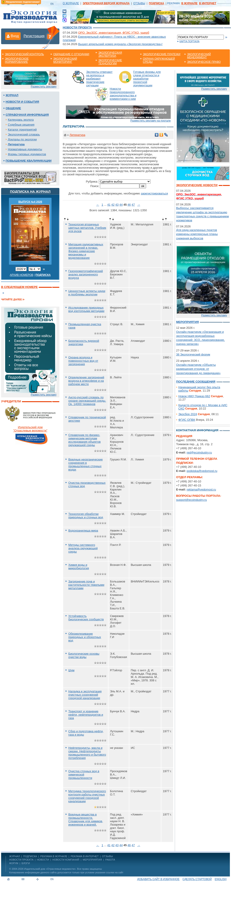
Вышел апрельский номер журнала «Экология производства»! (120, 44)
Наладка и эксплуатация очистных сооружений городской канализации (84, 695)
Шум (71, 670)
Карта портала (189, 41)
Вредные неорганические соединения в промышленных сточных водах (85, 464)
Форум (13, 863)
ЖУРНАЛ (14, 856)
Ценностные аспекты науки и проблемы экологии (86, 292)
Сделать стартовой (197, 879)
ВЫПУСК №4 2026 (30, 201)
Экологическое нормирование (17, 60)
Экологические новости (197, 185)
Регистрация (34, 36)
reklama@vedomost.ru (201, 489)
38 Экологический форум (193, 354)
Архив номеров (21, 275)
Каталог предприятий (22, 129)
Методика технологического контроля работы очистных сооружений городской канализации (87, 796)
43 (117, 204)
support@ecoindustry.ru (191, 499)
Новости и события (22, 101)
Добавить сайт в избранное (158, 879)
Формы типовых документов (27, 154)
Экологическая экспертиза (110, 54)
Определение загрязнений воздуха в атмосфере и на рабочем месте (86, 381)
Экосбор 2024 (187, 414)
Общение (13, 108)
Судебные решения (21, 124)
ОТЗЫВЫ (139, 3)
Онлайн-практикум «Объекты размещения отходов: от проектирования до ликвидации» (198, 369)
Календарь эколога (21, 119)
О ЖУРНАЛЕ (71, 3)
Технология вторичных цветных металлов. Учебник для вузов (87, 228)
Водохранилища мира (83, 530)
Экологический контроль (24, 54)
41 (108, 204)
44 (121, 204)
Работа (110, 859)
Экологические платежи (161, 54)
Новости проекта (77, 27)
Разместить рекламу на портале (150, 120)
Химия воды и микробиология (78, 566)
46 (129, 204)
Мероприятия (187, 322)
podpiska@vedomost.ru (202, 471)
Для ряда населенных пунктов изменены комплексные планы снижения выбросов (197, 234)
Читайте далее (11, 299)
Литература (16, 144)
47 (133, 204)
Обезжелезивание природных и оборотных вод (84, 637)
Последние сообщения (195, 381)
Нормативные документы (25, 149)
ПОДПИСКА (30, 856)
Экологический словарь (24, 134)
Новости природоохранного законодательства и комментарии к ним (123, 93)
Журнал (12, 95)
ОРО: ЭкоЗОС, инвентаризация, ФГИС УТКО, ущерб (113, 32)
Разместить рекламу (43, 86)
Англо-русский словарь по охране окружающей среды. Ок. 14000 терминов (87, 401)
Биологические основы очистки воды (83, 655)
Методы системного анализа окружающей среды (83, 548)
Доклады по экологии (22, 139)
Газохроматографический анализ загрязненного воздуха (85, 274)
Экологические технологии (110, 62)
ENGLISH (221, 879)
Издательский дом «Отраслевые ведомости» (50, 868)
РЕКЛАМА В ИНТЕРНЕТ (85, 856)
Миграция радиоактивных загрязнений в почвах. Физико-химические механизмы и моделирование (85, 251)
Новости (43, 859)
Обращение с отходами (71, 54)
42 (112, 204)
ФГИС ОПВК (186, 419)
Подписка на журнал (30, 191)
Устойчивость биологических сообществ (86, 617)
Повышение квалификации (29, 160)
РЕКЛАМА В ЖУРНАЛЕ (53, 856)
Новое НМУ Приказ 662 (194, 396)
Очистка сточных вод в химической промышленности (83, 774)
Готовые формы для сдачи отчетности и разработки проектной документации (147, 78)
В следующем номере (19, 287)
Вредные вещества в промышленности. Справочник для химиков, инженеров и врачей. (85, 819)
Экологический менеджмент (199, 56)
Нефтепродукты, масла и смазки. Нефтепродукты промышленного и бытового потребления (87, 753)
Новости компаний (65, 859)
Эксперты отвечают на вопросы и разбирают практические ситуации (99, 78)
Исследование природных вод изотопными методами (86, 309)
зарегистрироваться (154, 193)
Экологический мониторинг (65, 60)
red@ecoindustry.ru (199, 452)
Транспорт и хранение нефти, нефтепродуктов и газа (85, 715)
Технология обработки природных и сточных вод (85, 515)
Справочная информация (27, 114)
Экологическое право (204, 61)
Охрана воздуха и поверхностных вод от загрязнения (83, 361)
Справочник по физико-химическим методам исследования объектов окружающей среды (84, 440)
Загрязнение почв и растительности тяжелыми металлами (86, 585)
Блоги (26, 863)
